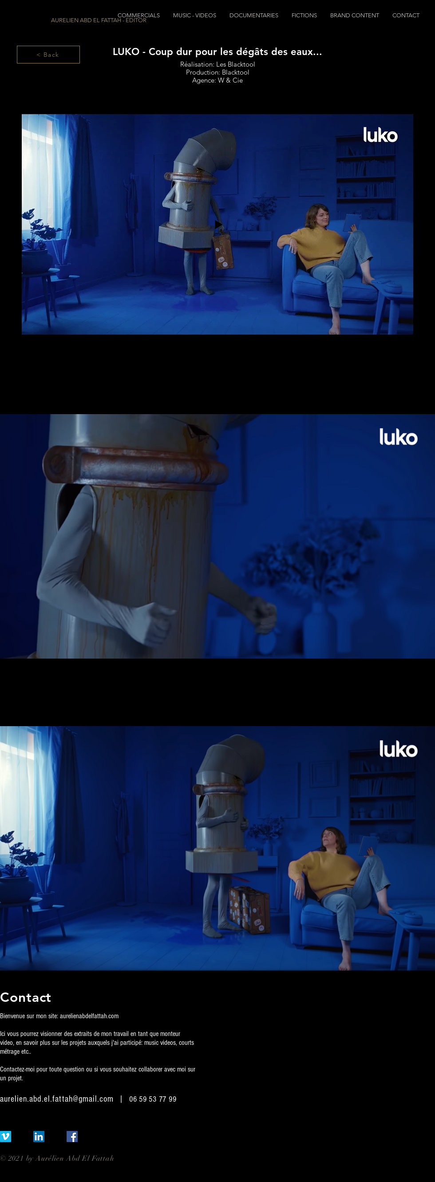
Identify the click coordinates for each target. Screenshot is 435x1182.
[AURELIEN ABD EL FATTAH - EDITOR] (98, 20)
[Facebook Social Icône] (72, 1136)
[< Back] (48, 54)
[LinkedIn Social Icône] (38, 1136)
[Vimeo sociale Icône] (5, 1136)
